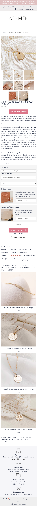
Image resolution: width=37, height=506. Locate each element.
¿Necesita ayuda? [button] (9, 7)
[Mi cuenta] (20, 9)
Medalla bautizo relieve (18, 430)
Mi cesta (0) (29, 9)
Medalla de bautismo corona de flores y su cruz (18, 389)
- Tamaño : (4, 249)
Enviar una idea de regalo (18, 237)
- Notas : (3, 255)
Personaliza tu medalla (18, 112)
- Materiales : (5, 252)
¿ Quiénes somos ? (25, 7)
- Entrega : (4, 259)
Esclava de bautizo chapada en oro (18, 308)
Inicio (4, 32)
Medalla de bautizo (18, 348)
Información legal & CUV (18, 504)
